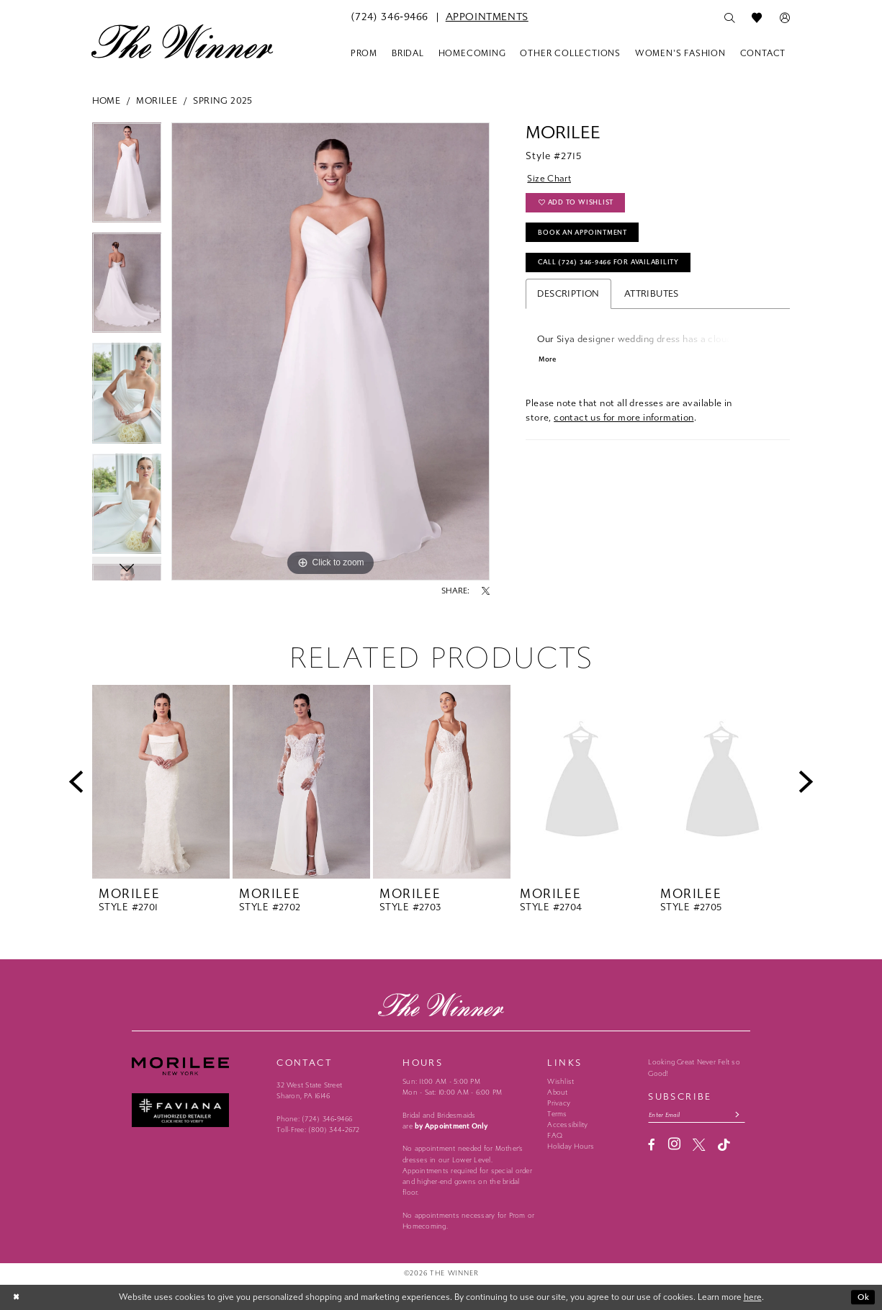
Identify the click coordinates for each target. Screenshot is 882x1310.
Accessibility (567, 1125)
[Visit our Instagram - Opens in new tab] (674, 1145)
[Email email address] (698, 1115)
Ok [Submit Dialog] (863, 1297)
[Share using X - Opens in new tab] (486, 591)
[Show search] (729, 18)
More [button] (548, 364)
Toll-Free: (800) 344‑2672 (317, 1130)
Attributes (651, 297)
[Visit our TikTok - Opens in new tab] (724, 1145)
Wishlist (560, 1081)
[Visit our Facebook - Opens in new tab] (651, 1145)
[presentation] (161, 782)
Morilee (156, 100)
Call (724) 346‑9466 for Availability (613, 265)
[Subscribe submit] (742, 1115)
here (753, 1297)
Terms (557, 1114)
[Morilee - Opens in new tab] (198, 1066)
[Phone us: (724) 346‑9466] (389, 17)
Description (568, 297)
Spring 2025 (222, 100)
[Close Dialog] (17, 1297)
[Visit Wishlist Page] (757, 18)
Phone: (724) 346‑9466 (314, 1119)
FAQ (554, 1135)
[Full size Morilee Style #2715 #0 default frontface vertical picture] (330, 351)
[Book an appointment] (487, 17)
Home (106, 100)
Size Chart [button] (549, 179)
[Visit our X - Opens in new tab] (699, 1145)
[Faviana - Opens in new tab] (198, 1110)
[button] (784, 18)
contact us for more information (623, 422)
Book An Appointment (585, 234)
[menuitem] (389, 17)
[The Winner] (182, 41)
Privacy (558, 1103)
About (557, 1092)
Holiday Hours (570, 1146)
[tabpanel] (127, 177)
